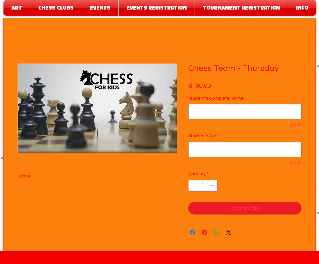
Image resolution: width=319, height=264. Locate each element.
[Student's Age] (245, 149)
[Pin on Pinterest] (204, 232)
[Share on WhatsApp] (216, 232)
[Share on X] (229, 232)
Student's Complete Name (217, 98)
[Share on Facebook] (192, 232)
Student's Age (204, 136)
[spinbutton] (203, 185)
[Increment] (213, 185)
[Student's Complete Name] (245, 111)
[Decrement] (193, 185)
